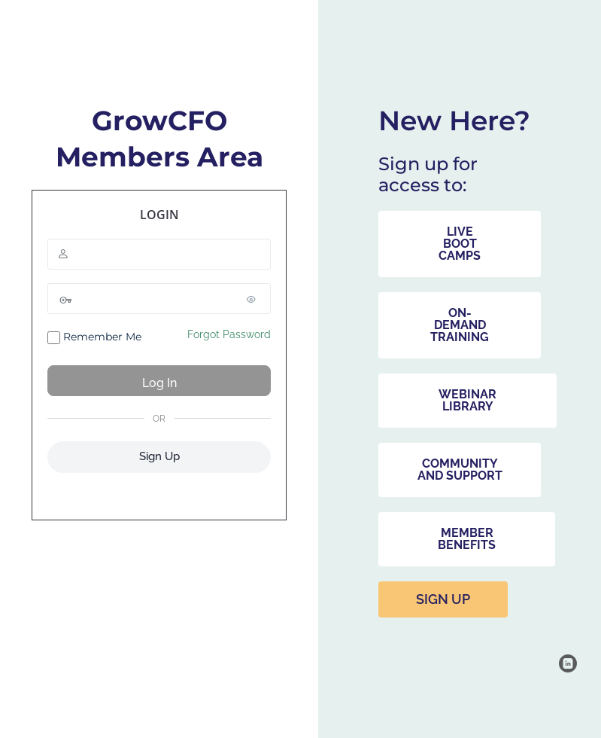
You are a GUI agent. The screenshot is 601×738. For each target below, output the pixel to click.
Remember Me (94, 337)
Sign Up (159, 456)
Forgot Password (229, 334)
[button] (459, 244)
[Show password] (256, 299)
